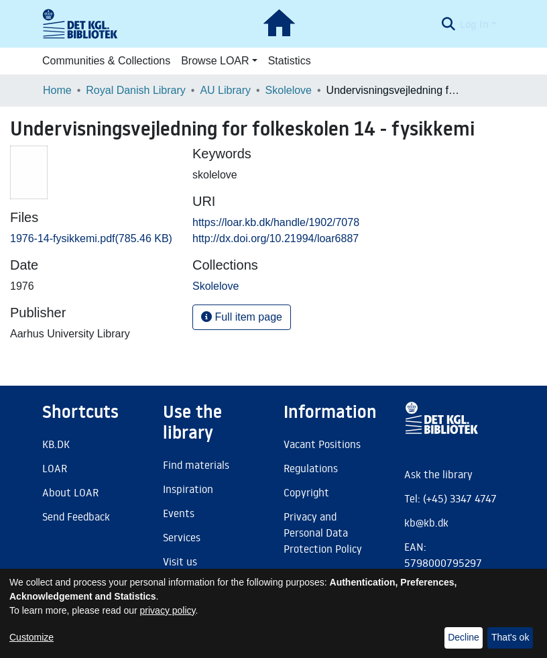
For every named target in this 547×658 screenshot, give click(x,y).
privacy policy (168, 610)
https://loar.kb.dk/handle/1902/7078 (275, 222)
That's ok (510, 637)
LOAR (54, 468)
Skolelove (288, 90)
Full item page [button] (241, 317)
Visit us (180, 561)
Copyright (306, 492)
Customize (31, 637)
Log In (474, 24)
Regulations (311, 468)
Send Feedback (76, 516)
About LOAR (70, 492)
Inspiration (188, 489)
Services (181, 537)
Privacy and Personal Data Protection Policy (323, 532)
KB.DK (56, 444)
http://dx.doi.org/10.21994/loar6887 (275, 238)
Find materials (196, 465)
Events (178, 513)
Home (57, 90)
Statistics (289, 60)
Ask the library (438, 474)
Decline (463, 637)
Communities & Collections (106, 60)
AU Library (225, 90)
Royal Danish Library (136, 90)
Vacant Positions (322, 444)
